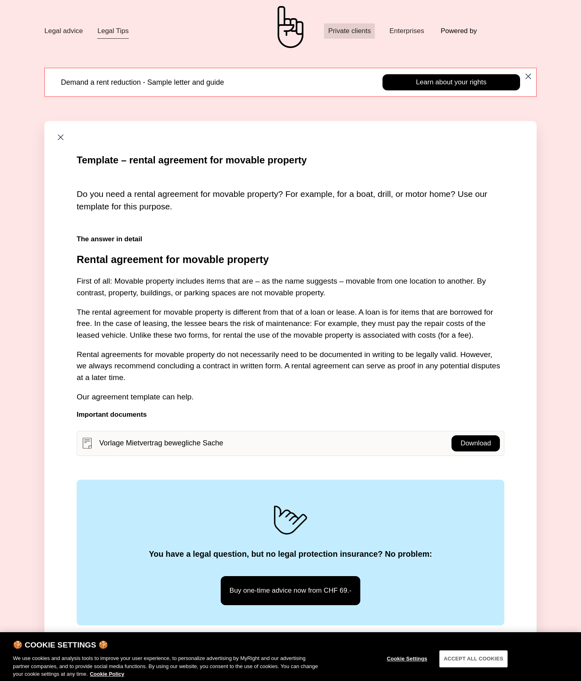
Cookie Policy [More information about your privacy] (107, 678)
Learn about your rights (451, 82)
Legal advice (63, 31)
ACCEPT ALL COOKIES (474, 662)
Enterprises (406, 31)
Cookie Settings (407, 662)
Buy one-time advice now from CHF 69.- (290, 590)
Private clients (349, 31)
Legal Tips (113, 31)
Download (475, 443)
